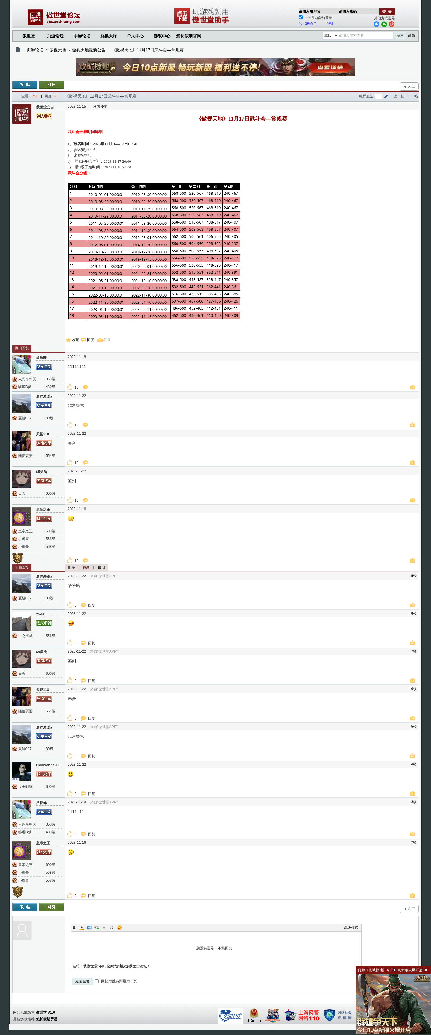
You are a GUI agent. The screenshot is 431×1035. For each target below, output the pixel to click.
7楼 (414, 651)
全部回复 (22, 567)
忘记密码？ (308, 23)
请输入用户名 (309, 11)
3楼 (414, 802)
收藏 (75, 340)
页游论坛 (55, 36)
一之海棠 (25, 636)
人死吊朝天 (27, 379)
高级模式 (351, 927)
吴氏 (21, 493)
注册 (331, 23)
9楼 (414, 576)
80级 (49, 418)
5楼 (414, 726)
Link (97, 928)
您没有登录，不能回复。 (216, 948)
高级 (411, 35)
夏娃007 (24, 418)
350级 (50, 379)
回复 (90, 340)
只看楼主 (100, 106)
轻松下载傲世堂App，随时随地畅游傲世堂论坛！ (111, 966)
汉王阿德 (25, 787)
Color (82, 928)
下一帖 (412, 96)
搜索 (400, 36)
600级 (50, 493)
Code (112, 928)
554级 (50, 456)
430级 (50, 387)
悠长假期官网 (188, 36)
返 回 (411, 86)
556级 (50, 636)
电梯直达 (366, 96)
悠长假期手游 (46, 1019)
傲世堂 (28, 36)
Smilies (119, 928)
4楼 (414, 764)
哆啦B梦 (24, 387)
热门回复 (22, 348)
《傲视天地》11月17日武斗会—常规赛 (148, 50)
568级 (50, 539)
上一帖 (399, 96)
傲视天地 (57, 50)
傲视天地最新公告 (89, 50)
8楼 (414, 613)
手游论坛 (82, 36)
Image (89, 928)
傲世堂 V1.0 (45, 1012)
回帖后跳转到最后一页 (116, 981)
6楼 (414, 689)
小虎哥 (23, 539)
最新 (86, 567)
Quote (104, 928)
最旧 (101, 567)
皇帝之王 (25, 531)
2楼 (414, 842)
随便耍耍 (25, 456)
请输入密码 (348, 11)
